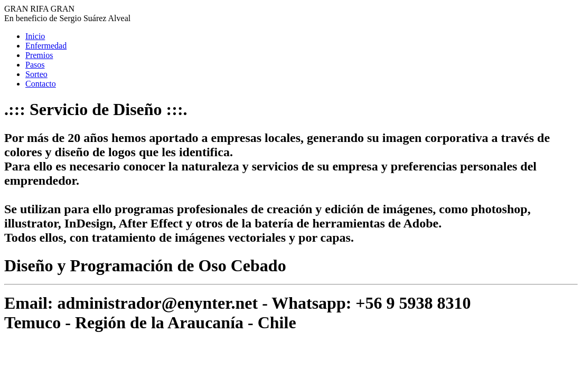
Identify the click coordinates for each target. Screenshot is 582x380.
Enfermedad (46, 45)
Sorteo (36, 74)
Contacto (40, 83)
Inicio (35, 36)
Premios (39, 55)
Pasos (34, 64)
